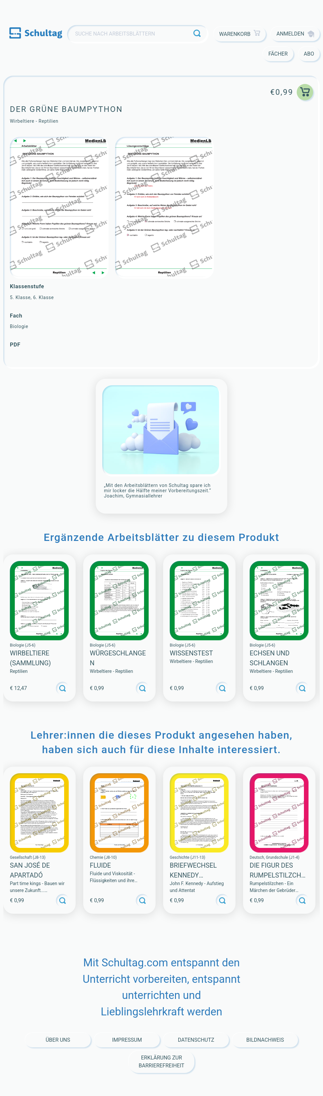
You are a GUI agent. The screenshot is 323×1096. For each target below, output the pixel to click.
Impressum (127, 1040)
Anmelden (295, 34)
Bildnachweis (265, 1040)
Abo (309, 54)
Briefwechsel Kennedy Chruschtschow (198, 875)
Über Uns (58, 1040)
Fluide (100, 865)
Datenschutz (196, 1040)
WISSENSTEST (191, 653)
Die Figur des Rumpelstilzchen (277, 875)
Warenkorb (239, 34)
